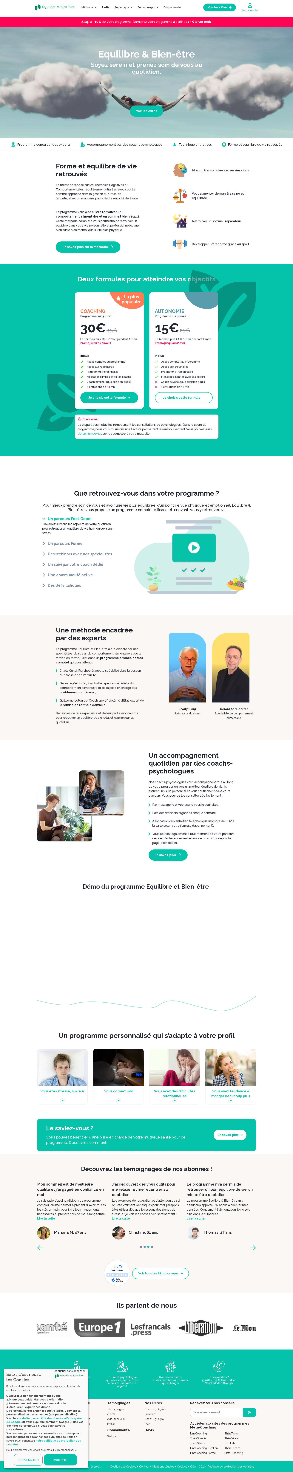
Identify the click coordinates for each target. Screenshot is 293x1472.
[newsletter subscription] (249, 1412)
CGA (193, 1466)
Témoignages (146, 7)
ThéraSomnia (198, 1438)
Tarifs (106, 7)
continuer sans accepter (69, 1370)
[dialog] (46, 1418)
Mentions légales (163, 1466)
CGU (202, 1466)
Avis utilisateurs (116, 1418)
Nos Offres (153, 1403)
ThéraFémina (232, 1447)
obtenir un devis (89, 433)
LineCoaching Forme (203, 1452)
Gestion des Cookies (123, 1466)
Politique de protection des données (231, 1466)
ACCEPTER (60, 1459)
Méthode (87, 7)
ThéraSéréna (197, 1442)
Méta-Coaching (234, 1452)
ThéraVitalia (231, 1438)
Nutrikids (230, 1442)
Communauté (172, 7)
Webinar (112, 1435)
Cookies (182, 1466)
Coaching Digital (154, 1418)
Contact (144, 1466)
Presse (111, 1423)
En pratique (122, 7)
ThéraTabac (231, 1433)
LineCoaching (198, 1433)
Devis (149, 1430)
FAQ (147, 1423)
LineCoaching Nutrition (204, 1447)
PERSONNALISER (28, 1459)
